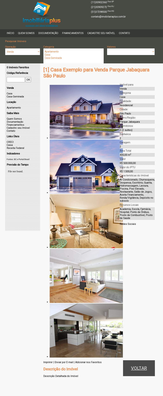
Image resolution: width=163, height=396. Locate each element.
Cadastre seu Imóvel (101, 33)
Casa (73, 54)
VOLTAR (139, 368)
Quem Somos (26, 33)
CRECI (10, 141)
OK (28, 79)
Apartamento (73, 51)
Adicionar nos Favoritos (88, 362)
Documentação (48, 33)
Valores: (111, 46)
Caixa (10, 145)
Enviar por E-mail (64, 362)
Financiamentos (73, 33)
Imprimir (48, 362)
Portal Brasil (24, 159)
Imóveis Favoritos (18, 67)
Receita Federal (15, 148)
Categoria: (48, 46)
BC (15, 159)
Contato (124, 33)
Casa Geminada (73, 58)
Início (10, 33)
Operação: (10, 46)
